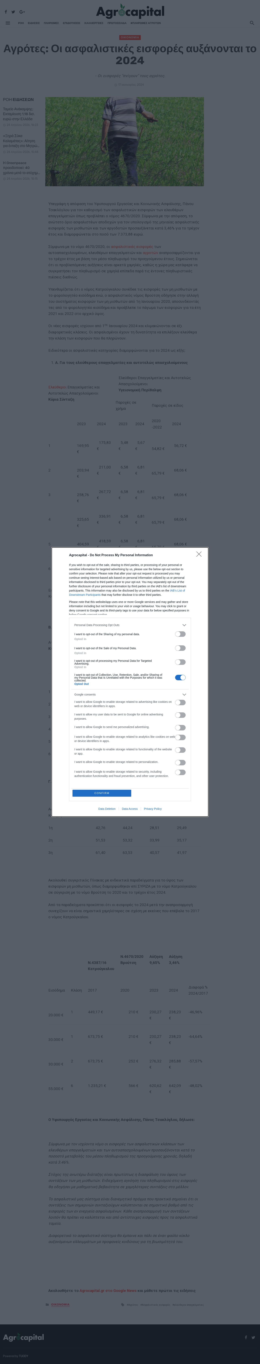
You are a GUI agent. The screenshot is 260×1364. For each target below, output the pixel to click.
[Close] (200, 555)
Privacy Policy (153, 809)
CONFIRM (102, 793)
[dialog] (130, 682)
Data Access (130, 809)
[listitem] (130, 625)
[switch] (180, 634)
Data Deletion (107, 809)
